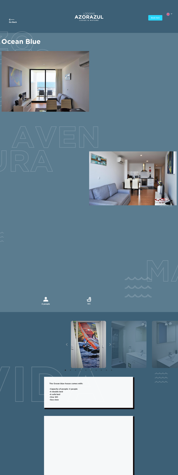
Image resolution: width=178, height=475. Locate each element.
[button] (169, 14)
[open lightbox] (86, 344)
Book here (155, 18)
